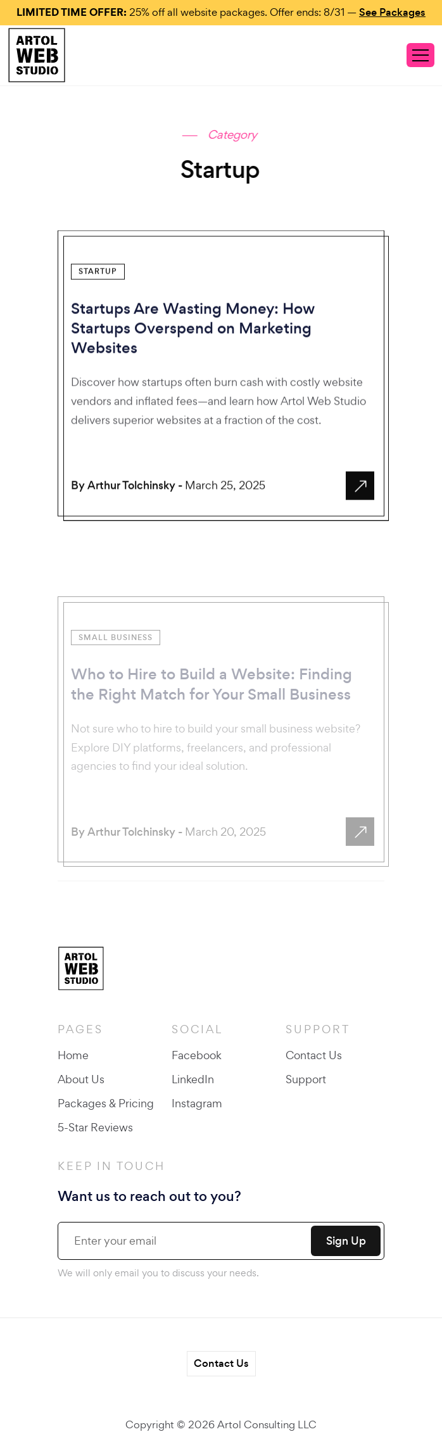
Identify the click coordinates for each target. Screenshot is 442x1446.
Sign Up (346, 1240)
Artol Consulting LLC (267, 1424)
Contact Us (314, 1055)
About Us (81, 1079)
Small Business (116, 681)
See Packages (392, 13)
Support (306, 1079)
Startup (98, 280)
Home (73, 1055)
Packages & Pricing (106, 1103)
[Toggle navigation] (420, 55)
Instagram (197, 1103)
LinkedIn (193, 1079)
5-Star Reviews (95, 1127)
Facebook (197, 1055)
